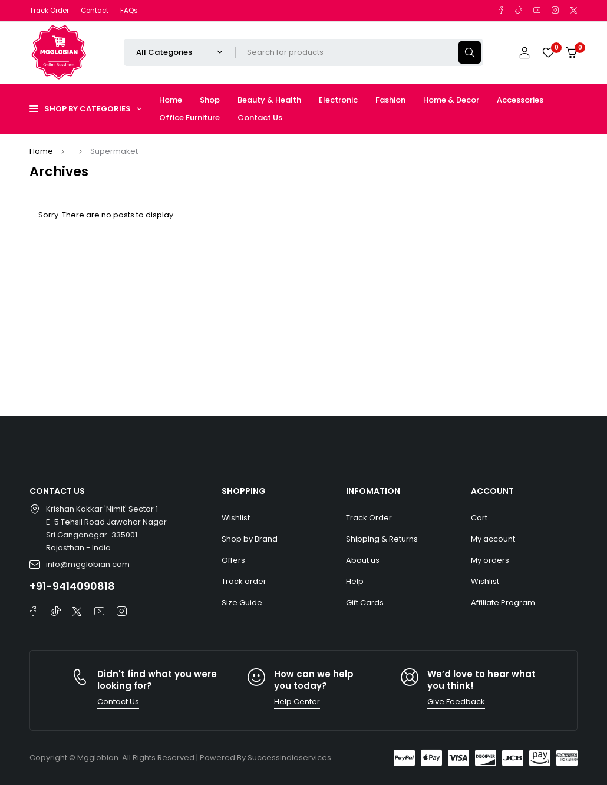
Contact (94, 10)
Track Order (49, 10)
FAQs (129, 10)
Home (41, 151)
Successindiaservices (289, 757)
